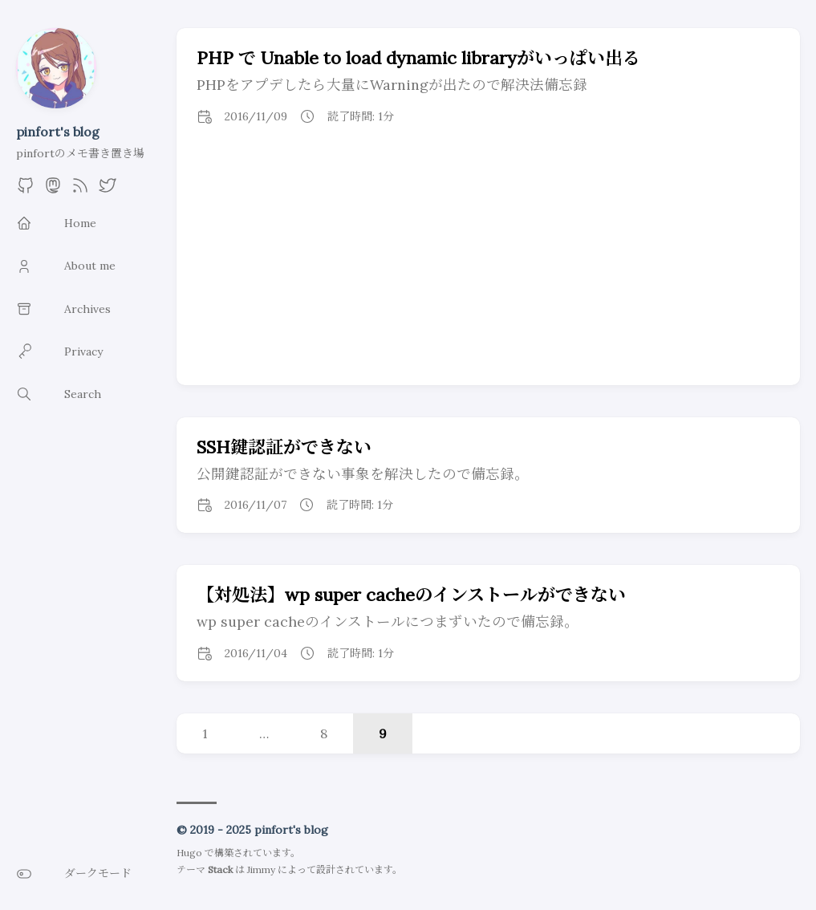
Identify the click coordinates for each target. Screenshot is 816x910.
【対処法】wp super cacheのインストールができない (411, 594)
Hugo (189, 853)
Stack (220, 869)
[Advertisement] (489, 264)
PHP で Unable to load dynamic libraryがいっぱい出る (418, 58)
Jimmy (261, 869)
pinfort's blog (57, 132)
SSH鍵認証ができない (284, 447)
